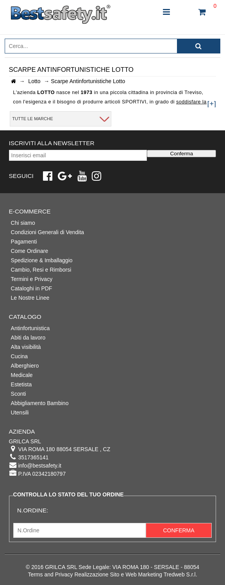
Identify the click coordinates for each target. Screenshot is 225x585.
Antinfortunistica (30, 328)
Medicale (22, 375)
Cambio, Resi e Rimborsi (41, 270)
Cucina (19, 356)
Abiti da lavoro (28, 337)
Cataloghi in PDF (31, 288)
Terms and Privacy (50, 574)
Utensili (20, 412)
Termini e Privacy (32, 279)
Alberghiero (25, 366)
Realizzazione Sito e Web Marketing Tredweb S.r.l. (135, 574)
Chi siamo (23, 223)
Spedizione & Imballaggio (42, 260)
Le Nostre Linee (30, 298)
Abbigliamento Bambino (40, 403)
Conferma (181, 153)
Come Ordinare (29, 251)
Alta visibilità (26, 347)
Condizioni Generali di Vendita (47, 232)
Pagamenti (24, 241)
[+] (211, 104)
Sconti (18, 394)
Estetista (21, 384)
